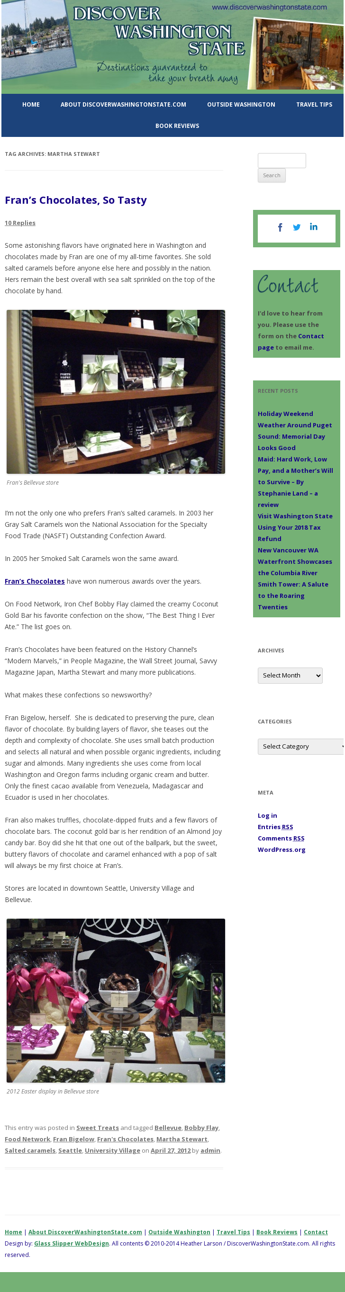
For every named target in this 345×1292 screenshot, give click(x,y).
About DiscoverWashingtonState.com (123, 104)
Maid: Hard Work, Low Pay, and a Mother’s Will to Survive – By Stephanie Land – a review (295, 482)
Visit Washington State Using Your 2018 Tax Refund (295, 527)
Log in (267, 815)
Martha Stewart (182, 1139)
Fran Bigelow (73, 1139)
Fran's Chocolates (125, 1139)
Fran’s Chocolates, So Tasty (76, 199)
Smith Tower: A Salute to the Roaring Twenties (293, 595)
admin (210, 1150)
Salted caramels (30, 1150)
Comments (281, 838)
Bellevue (168, 1127)
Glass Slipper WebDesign (71, 1243)
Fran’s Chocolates (35, 581)
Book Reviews (177, 126)
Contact (316, 1232)
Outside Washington (241, 104)
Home (31, 104)
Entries (275, 826)
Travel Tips (314, 104)
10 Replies (20, 222)
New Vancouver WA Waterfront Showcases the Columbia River (295, 561)
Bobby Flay (201, 1127)
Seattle (70, 1150)
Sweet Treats (97, 1127)
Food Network (27, 1139)
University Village (112, 1150)
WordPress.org (282, 849)
